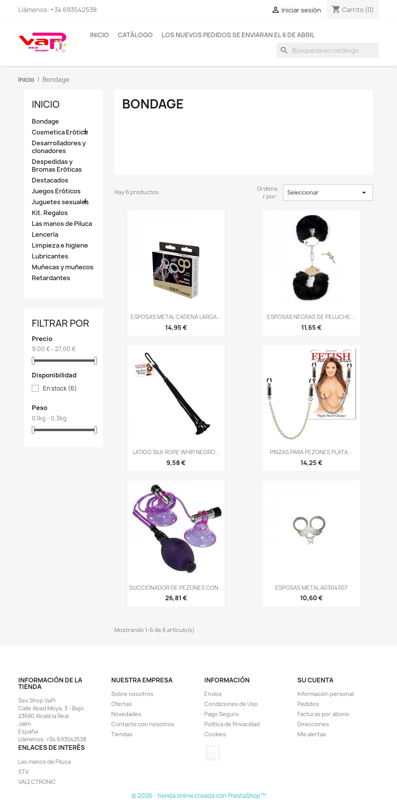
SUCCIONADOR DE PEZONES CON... (176, 587)
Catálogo (135, 35)
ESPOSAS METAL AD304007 (311, 587)
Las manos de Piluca (62, 224)
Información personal (325, 694)
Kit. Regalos (50, 213)
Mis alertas (311, 734)
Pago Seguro (221, 714)
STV (23, 771)
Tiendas (122, 734)
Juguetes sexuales (60, 202)
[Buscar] (327, 50)
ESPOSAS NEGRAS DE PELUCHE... (311, 316)
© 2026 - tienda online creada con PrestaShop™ (198, 796)
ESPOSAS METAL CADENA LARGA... (176, 316)
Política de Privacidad (232, 724)
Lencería (45, 235)
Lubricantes (50, 256)
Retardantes (51, 278)
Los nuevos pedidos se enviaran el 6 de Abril (238, 35)
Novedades (126, 714)
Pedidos (308, 704)
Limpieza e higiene (60, 245)
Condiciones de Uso (231, 704)
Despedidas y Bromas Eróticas (57, 166)
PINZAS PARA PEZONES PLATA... (311, 452)
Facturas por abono (323, 714)
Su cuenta (315, 680)
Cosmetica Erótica (60, 132)
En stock (60, 389)
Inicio (99, 35)
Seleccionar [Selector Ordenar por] (328, 192)
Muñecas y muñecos (62, 267)
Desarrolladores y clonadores (59, 147)
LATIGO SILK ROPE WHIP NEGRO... (176, 452)
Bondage (45, 121)
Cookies (215, 734)
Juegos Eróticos (56, 191)
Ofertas (121, 704)
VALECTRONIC (37, 781)
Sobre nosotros (132, 694)
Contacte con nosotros (142, 724)
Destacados (50, 180)
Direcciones (313, 724)
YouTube (213, 753)
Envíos (213, 694)
